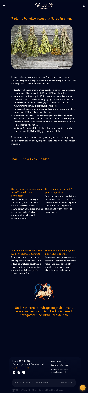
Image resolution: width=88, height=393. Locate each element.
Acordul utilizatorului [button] (42, 383)
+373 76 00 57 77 (58, 361)
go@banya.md (59, 372)
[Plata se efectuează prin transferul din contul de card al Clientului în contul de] (67, 382)
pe (59, 365)
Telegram (65, 365)
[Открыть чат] (83, 388)
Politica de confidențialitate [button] (23, 382)
